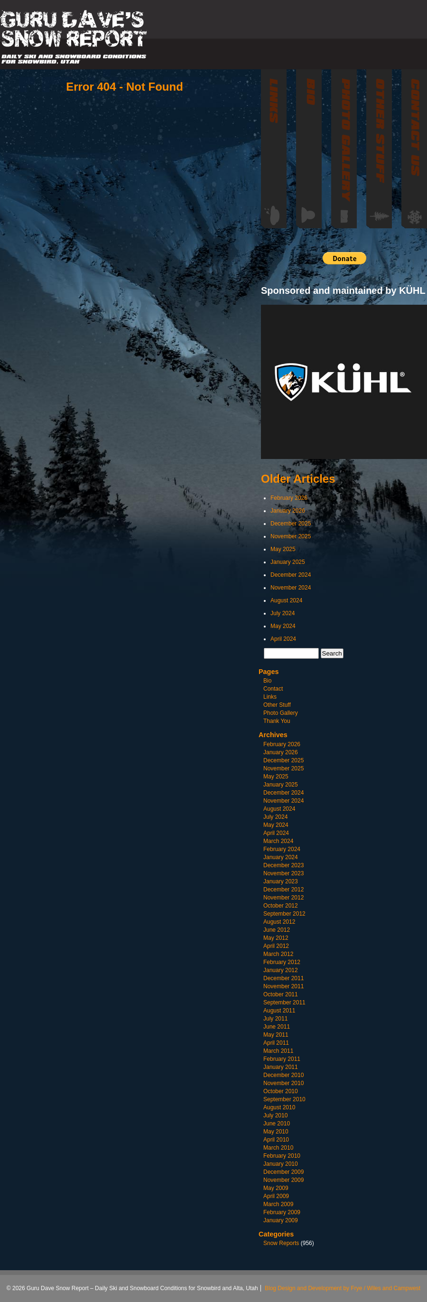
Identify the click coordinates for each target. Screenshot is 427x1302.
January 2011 (280, 1067)
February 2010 (281, 1155)
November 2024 (290, 587)
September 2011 (284, 1002)
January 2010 (280, 1164)
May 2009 (275, 1188)
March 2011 (278, 1051)
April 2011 (276, 1043)
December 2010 (283, 1075)
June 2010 (276, 1123)
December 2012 (283, 889)
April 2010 (276, 1139)
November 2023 (283, 873)
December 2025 (290, 523)
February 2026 (288, 498)
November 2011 (283, 986)
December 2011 (283, 978)
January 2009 (280, 1220)
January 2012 (280, 970)
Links (270, 696)
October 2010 (280, 1091)
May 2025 (283, 549)
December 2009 (283, 1172)
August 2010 (279, 1107)
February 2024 (281, 849)
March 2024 (278, 841)
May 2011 (275, 1034)
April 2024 (283, 639)
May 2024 (283, 626)
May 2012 (275, 938)
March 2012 (278, 954)
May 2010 (275, 1131)
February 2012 (281, 962)
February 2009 (281, 1212)
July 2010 (275, 1115)
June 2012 (276, 930)
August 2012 (279, 921)
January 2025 (287, 562)
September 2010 (284, 1099)
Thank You (276, 721)
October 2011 (280, 994)
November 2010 (283, 1083)
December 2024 (290, 574)
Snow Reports (281, 1243)
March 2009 (278, 1204)
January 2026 (287, 510)
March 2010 (278, 1147)
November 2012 (283, 897)
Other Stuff (277, 705)
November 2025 (290, 536)
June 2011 (276, 1026)
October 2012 (280, 905)
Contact (273, 688)
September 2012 (284, 913)
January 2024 (280, 857)
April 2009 (276, 1196)
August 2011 (279, 1010)
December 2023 (283, 865)
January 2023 (280, 881)
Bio (267, 680)
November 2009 (283, 1180)
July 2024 (282, 613)
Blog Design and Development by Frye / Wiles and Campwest (342, 1288)
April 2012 (276, 946)
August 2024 (286, 600)
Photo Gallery (280, 713)
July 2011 (275, 1018)
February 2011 (281, 1059)
